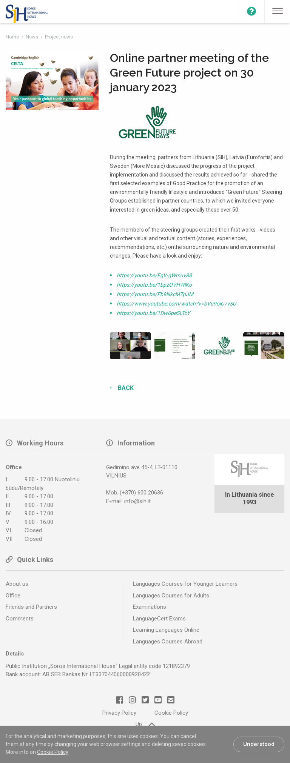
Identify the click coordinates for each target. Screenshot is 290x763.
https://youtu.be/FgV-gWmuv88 (154, 275)
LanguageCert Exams (159, 618)
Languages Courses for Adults (171, 595)
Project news (59, 37)
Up (145, 724)
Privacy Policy (119, 712)
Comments (20, 618)
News (32, 37)
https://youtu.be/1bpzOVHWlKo (154, 285)
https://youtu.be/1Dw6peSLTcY (153, 313)
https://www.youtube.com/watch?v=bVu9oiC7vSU (176, 304)
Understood (259, 744)
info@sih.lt (137, 501)
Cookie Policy (52, 752)
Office (13, 595)
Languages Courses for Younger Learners (185, 583)
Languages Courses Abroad (167, 641)
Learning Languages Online (166, 629)
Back (125, 387)
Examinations (149, 606)
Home (13, 37)
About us (17, 583)
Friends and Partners (31, 606)
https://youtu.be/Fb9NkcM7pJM (155, 294)
